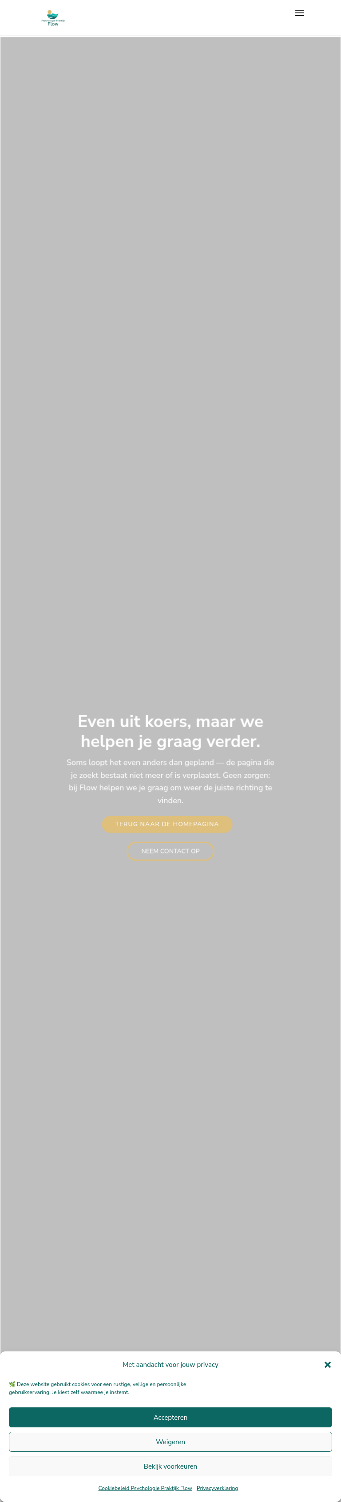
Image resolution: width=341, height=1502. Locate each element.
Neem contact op (170, 851)
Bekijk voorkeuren (170, 1466)
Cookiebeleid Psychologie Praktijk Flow (145, 1488)
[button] (327, 1364)
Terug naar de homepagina (167, 824)
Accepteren (171, 1417)
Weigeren (170, 1442)
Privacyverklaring (217, 1488)
